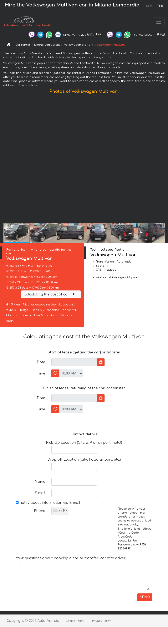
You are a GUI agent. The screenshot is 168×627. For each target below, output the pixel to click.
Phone (39, 511)
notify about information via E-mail (48, 503)
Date (41, 362)
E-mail (40, 493)
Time (41, 373)
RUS (149, 6)
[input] (74, 362)
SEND (145, 597)
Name (40, 482)
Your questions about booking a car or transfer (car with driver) (71, 558)
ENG (160, 6)
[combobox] (60, 511)
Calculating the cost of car (50, 294)
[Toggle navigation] (159, 22)
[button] (164, 159)
